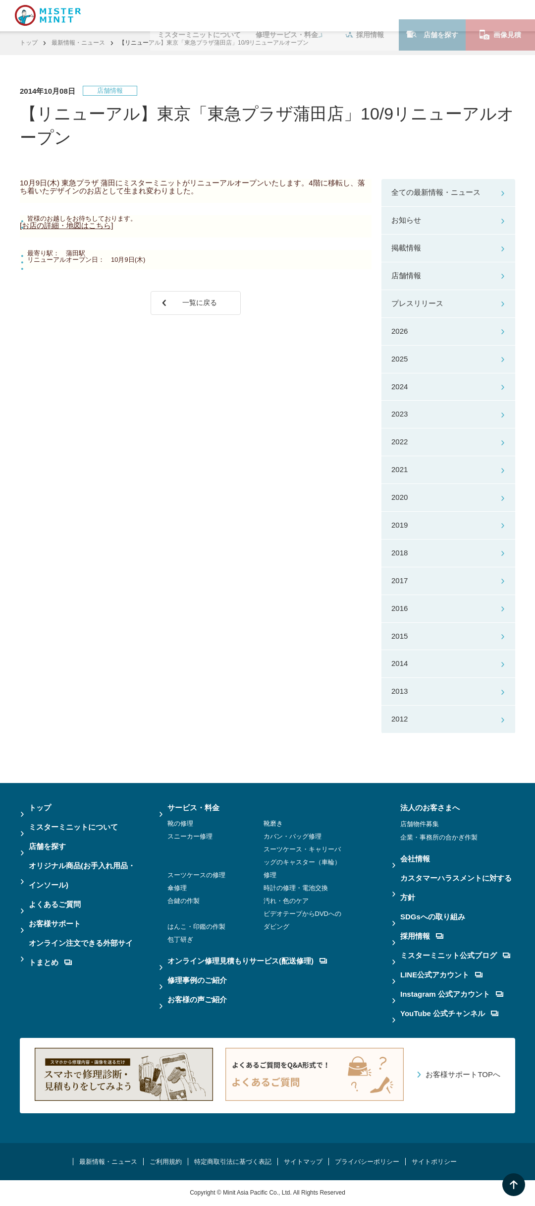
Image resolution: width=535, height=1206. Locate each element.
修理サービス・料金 (287, 15)
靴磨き (273, 823)
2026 (399, 331)
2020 (399, 497)
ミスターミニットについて (199, 15)
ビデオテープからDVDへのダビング (302, 920)
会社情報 (415, 858)
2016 (399, 608)
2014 (399, 663)
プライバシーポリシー (367, 1161)
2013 (399, 691)
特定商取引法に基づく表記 (232, 1161)
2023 (399, 414)
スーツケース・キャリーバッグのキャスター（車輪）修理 (302, 862)
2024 (399, 386)
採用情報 (364, 15)
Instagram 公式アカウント (451, 994)
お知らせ (406, 220)
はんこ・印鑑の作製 (196, 926)
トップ (29, 42)
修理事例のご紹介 (197, 980)
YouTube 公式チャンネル (449, 1013)
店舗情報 (406, 275)
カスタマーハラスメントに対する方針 (456, 888)
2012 (399, 719)
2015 (399, 636)
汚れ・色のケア (286, 900)
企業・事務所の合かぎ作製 (439, 837)
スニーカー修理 (190, 836)
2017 (399, 580)
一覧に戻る (202, 307)
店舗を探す (432, 15)
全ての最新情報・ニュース (436, 192)
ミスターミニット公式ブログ (455, 955)
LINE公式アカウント (441, 974)
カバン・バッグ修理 (292, 836)
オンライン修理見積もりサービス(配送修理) (247, 961)
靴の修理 (180, 823)
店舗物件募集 (419, 824)
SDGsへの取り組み (432, 916)
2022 (399, 441)
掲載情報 (406, 247)
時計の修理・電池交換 (296, 888)
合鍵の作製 (183, 900)
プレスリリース (417, 303)
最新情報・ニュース (78, 42)
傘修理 (177, 888)
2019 (399, 525)
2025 (399, 359)
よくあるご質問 (55, 904)
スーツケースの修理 (196, 875)
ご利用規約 (166, 1161)
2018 (399, 552)
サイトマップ (303, 1161)
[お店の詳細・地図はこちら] (66, 225)
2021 (399, 469)
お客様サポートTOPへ (463, 1074)
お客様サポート (55, 923)
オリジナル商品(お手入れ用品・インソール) (82, 875)
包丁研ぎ (180, 939)
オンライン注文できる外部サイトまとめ (81, 952)
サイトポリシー (434, 1161)
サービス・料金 (193, 807)
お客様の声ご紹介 (197, 999)
